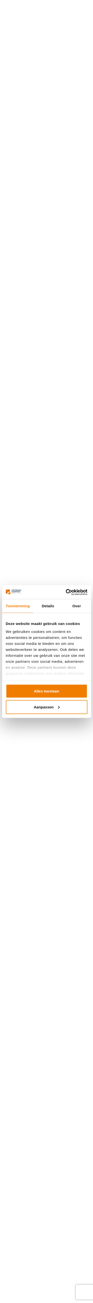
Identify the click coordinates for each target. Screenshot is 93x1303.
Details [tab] (48, 606)
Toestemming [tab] (18, 606)
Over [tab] (76, 606)
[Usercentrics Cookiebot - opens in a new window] (66, 592)
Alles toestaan (46, 691)
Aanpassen (47, 707)
